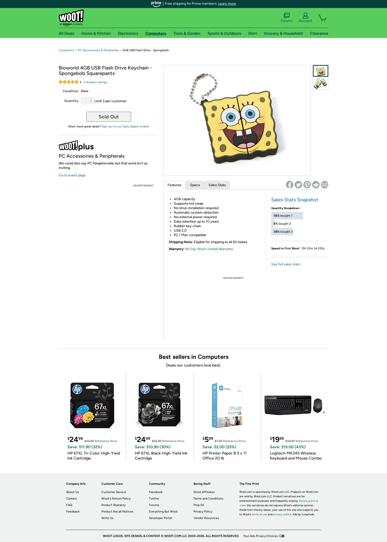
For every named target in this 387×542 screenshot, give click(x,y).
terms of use (259, 514)
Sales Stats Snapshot (294, 200)
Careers (71, 498)
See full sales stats (285, 264)
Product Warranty (113, 505)
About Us (72, 492)
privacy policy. (282, 514)
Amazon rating (95, 82)
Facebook (156, 492)
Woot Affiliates (204, 492)
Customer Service (113, 492)
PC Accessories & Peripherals (98, 50)
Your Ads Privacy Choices (260, 536)
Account (305, 17)
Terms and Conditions (208, 498)
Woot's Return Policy (116, 498)
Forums (287, 17)
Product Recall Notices (117, 511)
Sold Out (109, 117)
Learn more (227, 3)
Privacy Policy (203, 511)
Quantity (71, 101)
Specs (195, 185)
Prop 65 (199, 505)
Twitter (154, 498)
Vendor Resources (206, 518)
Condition (71, 91)
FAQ (69, 505)
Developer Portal (160, 518)
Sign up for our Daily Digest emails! (125, 126)
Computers (66, 50)
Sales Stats (217, 185)
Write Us (107, 518)
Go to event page (72, 175)
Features (175, 185)
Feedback (73, 511)
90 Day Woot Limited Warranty (209, 249)
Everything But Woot (163, 511)
